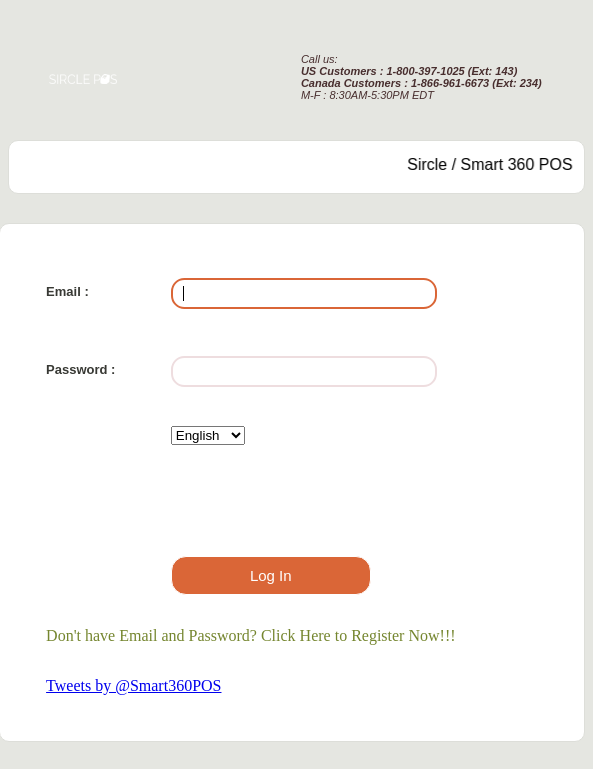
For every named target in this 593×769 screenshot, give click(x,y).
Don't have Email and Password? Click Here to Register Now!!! (250, 635)
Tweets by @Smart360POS (133, 685)
